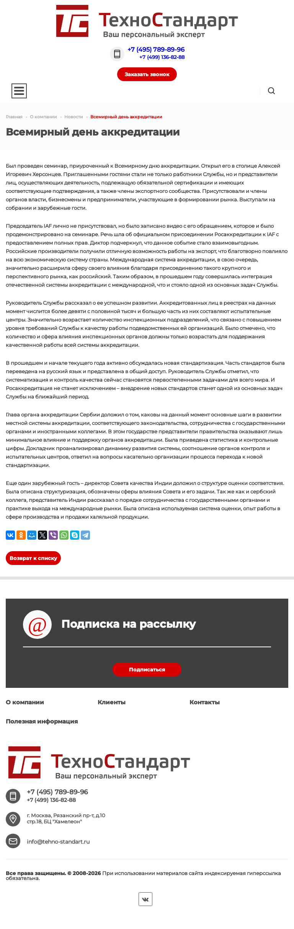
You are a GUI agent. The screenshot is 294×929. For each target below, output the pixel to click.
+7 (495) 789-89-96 (156, 49)
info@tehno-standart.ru (58, 841)
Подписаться (147, 669)
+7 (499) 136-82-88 (162, 57)
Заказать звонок (147, 74)
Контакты (204, 702)
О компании (25, 702)
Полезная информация (42, 721)
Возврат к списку (33, 558)
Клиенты (112, 702)
